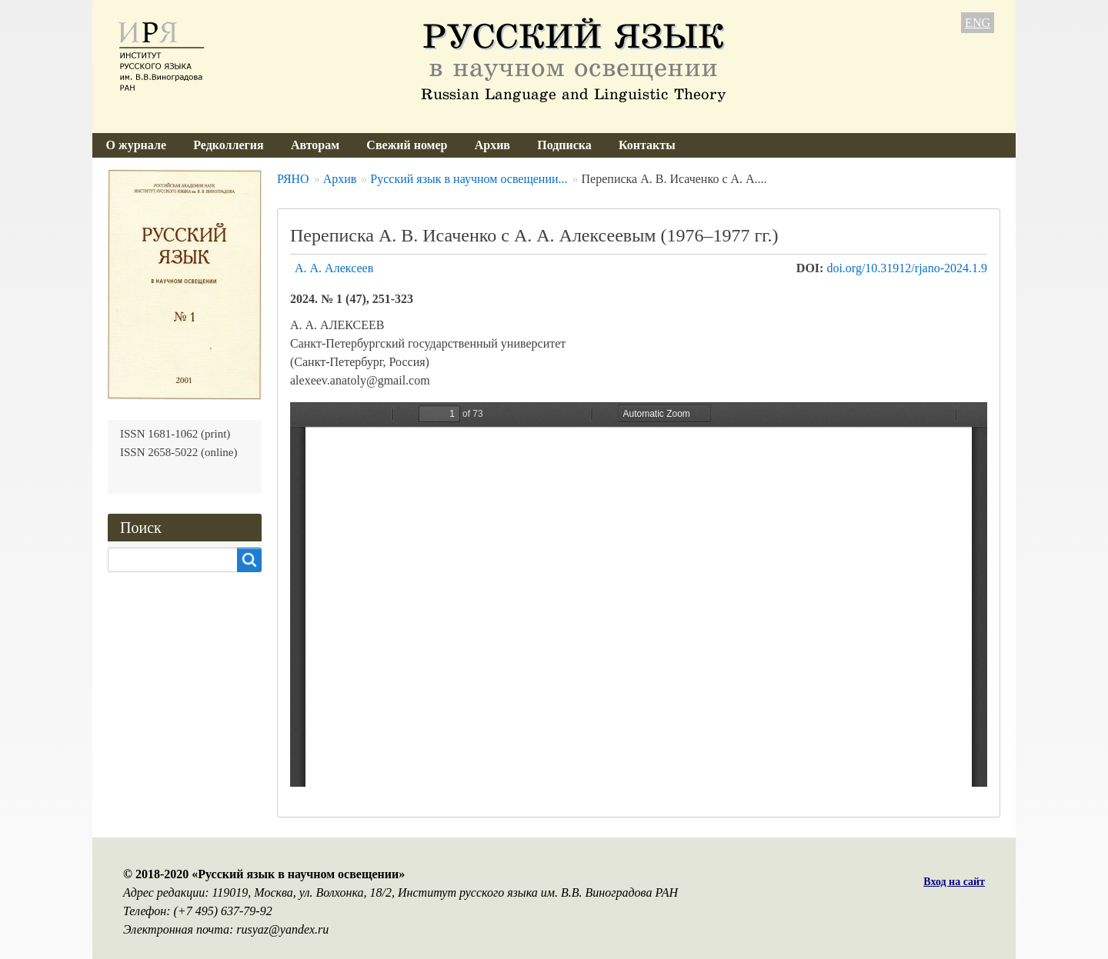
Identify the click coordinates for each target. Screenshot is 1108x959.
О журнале (136, 145)
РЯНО (293, 178)
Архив (492, 145)
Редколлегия (228, 145)
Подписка (564, 145)
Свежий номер (406, 145)
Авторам (315, 145)
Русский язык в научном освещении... (468, 178)
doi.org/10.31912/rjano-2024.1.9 (906, 268)
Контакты (647, 145)
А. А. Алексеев (334, 268)
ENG (977, 22)
